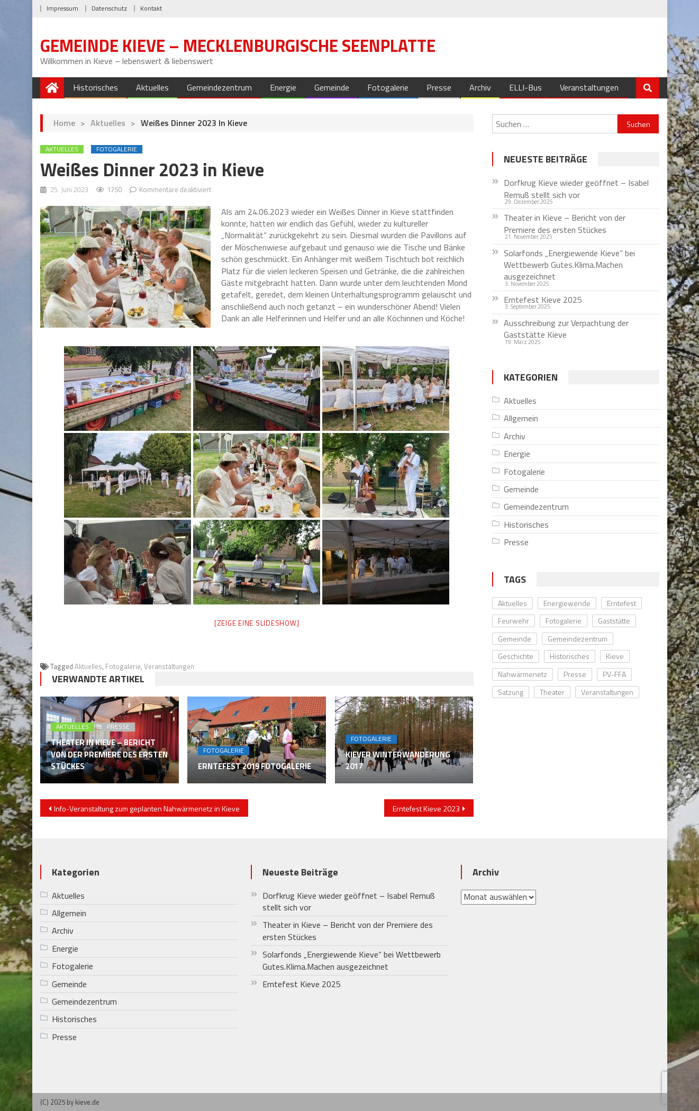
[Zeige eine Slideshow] (256, 623)
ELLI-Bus (525, 87)
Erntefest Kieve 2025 (543, 299)
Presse (438, 87)
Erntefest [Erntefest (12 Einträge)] (621, 603)
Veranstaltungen (589, 87)
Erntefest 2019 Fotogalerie (254, 766)
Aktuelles (152, 87)
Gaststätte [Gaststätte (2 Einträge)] (614, 620)
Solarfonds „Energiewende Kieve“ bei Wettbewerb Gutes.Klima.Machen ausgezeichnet (569, 265)
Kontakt (151, 8)
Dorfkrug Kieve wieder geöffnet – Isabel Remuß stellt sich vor (576, 189)
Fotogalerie (387, 87)
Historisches (95, 87)
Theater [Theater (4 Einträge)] (552, 692)
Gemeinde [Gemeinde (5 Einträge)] (514, 638)
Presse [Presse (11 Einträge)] (575, 674)
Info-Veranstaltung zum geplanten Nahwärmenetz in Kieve (147, 808)
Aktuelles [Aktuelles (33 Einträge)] (512, 603)
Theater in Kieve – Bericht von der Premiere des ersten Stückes (109, 754)
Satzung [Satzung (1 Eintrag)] (510, 692)
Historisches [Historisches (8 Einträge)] (569, 656)
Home (64, 123)
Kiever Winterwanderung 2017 (398, 761)
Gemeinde (331, 87)
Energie (283, 87)
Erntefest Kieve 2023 (426, 808)
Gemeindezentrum (219, 87)
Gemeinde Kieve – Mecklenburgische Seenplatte (237, 45)
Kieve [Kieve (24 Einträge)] (615, 656)
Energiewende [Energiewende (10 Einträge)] (567, 603)
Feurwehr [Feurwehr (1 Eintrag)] (513, 620)
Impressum (62, 8)
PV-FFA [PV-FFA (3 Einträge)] (614, 674)
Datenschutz (109, 8)
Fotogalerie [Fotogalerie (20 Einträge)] (564, 620)
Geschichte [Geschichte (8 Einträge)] (515, 656)
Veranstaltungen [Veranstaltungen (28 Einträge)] (607, 692)
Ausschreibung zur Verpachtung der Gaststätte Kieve (566, 329)
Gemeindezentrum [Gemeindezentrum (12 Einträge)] (577, 638)
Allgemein (521, 418)
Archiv (480, 87)
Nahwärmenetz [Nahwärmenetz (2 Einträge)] (522, 674)
